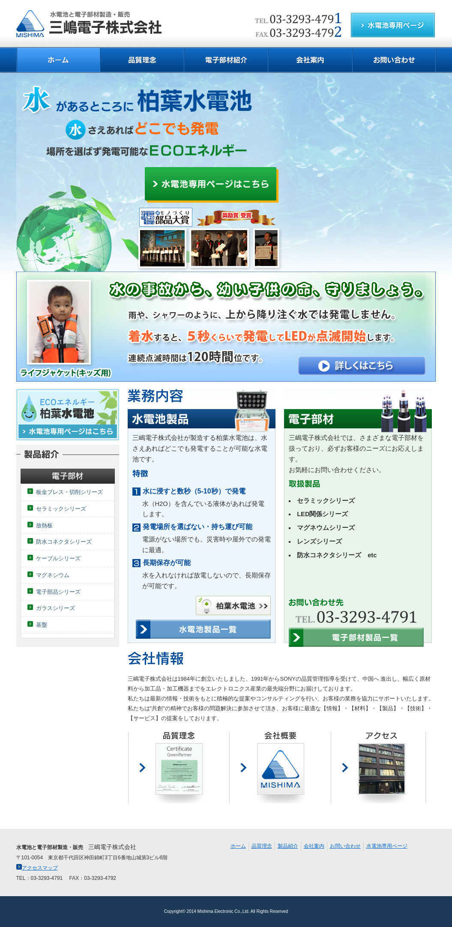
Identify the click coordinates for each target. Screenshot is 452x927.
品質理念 (261, 846)
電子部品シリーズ (58, 592)
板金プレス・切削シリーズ (69, 492)
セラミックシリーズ (61, 508)
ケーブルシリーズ (58, 558)
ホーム (238, 846)
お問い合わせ (345, 846)
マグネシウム (52, 575)
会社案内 (314, 846)
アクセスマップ (37, 868)
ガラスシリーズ (55, 608)
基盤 (41, 625)
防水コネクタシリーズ (64, 541)
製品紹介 (288, 846)
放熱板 (44, 525)
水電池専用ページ (386, 846)
